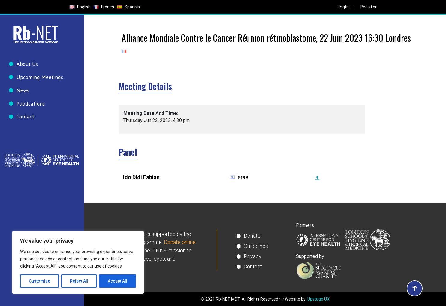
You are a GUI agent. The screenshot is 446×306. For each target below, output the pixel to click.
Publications (30, 103)
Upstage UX (318, 299)
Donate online (180, 242)
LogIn (343, 7)
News (23, 90)
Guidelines (256, 246)
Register (368, 7)
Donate (252, 236)
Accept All (117, 281)
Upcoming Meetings (39, 77)
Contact (25, 116)
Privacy (252, 256)
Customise (39, 281)
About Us (27, 63)
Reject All (79, 281)
